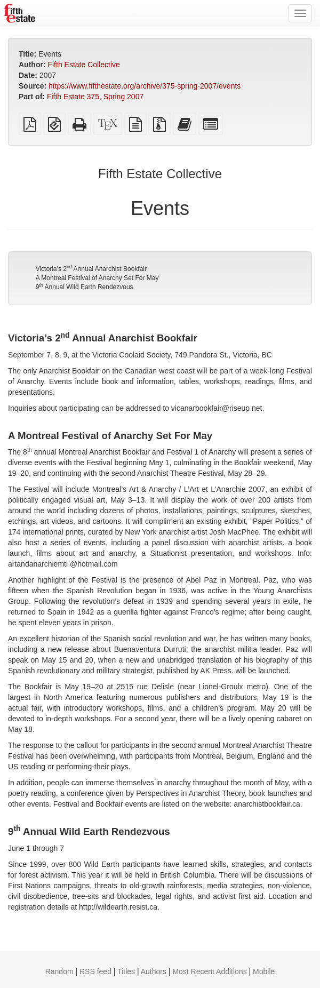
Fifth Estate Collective (83, 64)
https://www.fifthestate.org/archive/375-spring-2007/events (145, 86)
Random (59, 971)
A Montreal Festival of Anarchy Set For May (97, 278)
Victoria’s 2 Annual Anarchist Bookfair (91, 269)
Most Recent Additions (209, 971)
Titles (126, 971)
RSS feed (95, 971)
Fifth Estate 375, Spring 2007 (95, 96)
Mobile (264, 971)
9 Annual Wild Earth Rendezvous (84, 287)
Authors (153, 971)
